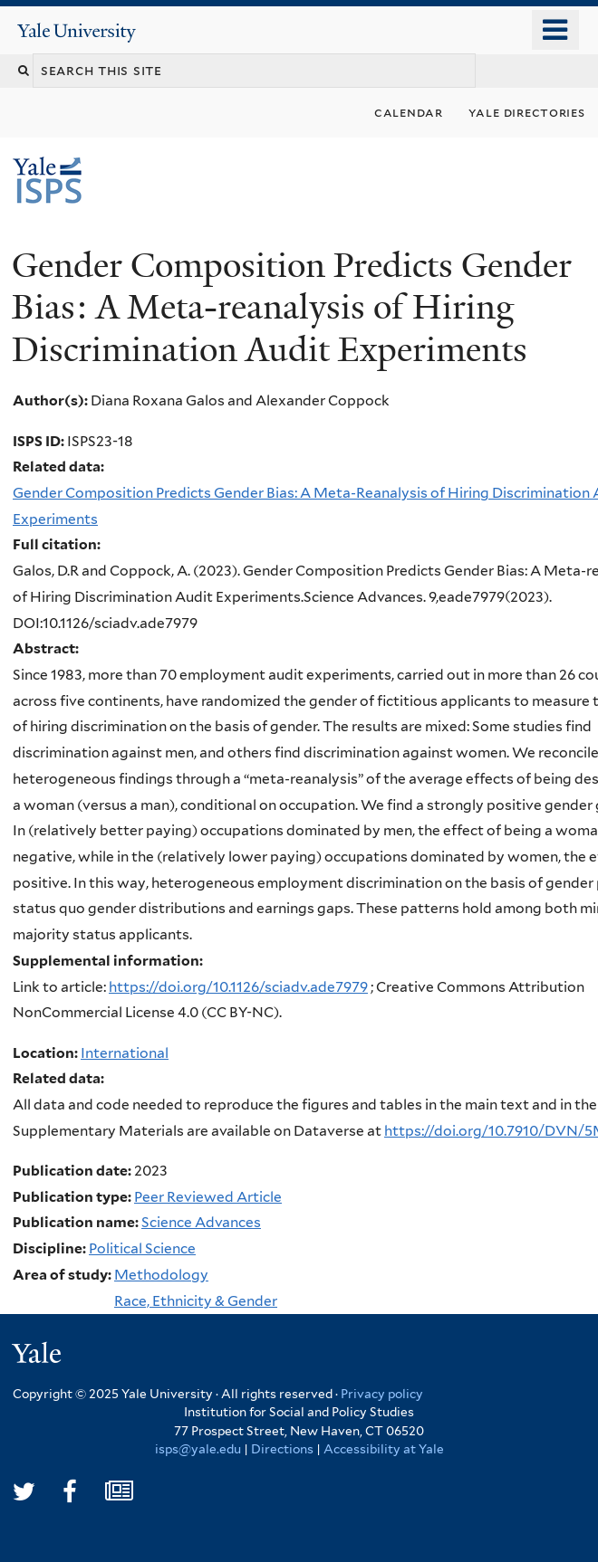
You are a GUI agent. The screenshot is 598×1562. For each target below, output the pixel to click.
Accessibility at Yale (383, 1449)
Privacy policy (382, 1393)
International (125, 1053)
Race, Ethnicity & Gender (195, 1301)
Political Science (142, 1248)
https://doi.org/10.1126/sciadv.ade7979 (238, 986)
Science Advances (201, 1222)
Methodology (161, 1274)
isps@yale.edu (198, 1449)
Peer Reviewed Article (208, 1196)
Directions (282, 1449)
